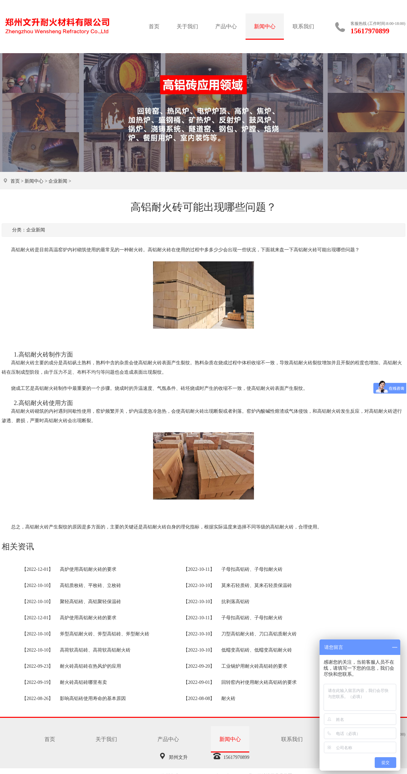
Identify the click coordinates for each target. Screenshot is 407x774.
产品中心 (226, 26)
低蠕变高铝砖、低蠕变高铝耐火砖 (256, 650)
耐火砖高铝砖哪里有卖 (83, 682)
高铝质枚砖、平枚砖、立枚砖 (90, 585)
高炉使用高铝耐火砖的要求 (88, 569)
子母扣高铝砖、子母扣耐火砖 (252, 569)
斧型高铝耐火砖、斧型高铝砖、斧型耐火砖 (104, 633)
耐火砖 (228, 698)
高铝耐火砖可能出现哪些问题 (324, 249)
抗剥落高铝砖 (235, 601)
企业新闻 (57, 181)
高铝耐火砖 (159, 249)
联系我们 (303, 26)
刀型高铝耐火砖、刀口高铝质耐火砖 (259, 633)
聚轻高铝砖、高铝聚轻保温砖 (90, 601)
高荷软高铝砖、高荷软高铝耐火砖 (95, 650)
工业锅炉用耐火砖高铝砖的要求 (254, 666)
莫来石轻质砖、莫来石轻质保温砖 (256, 585)
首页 (154, 26)
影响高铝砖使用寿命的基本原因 (93, 698)
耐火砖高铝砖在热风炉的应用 (90, 666)
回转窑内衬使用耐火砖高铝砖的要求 (259, 682)
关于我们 (187, 26)
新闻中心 (264, 26)
